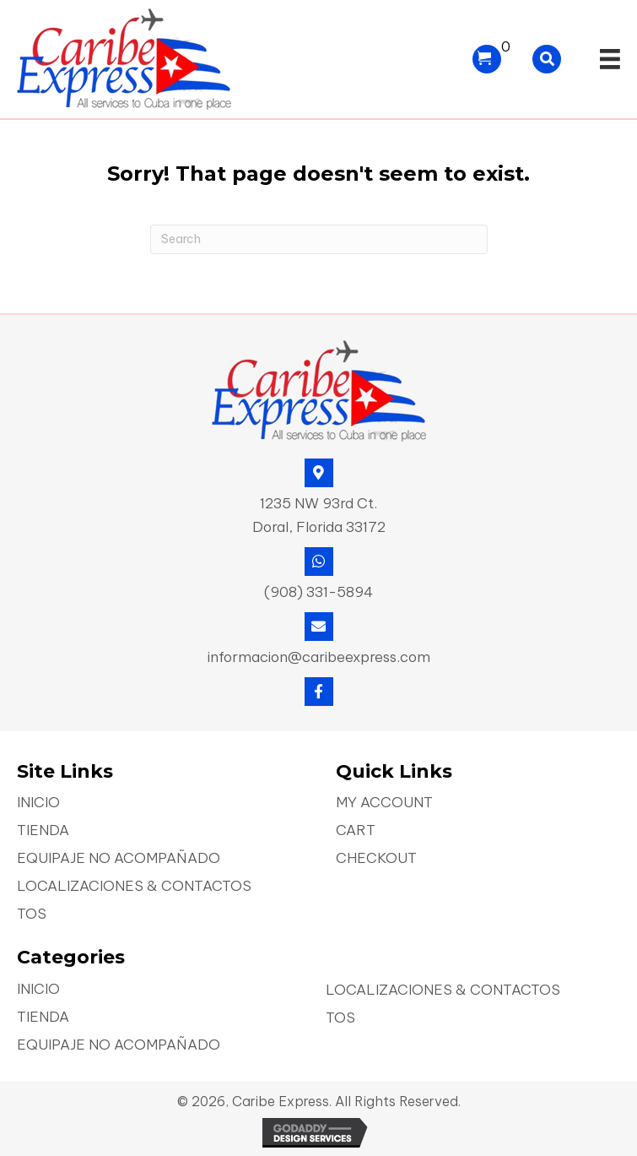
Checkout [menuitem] (376, 859)
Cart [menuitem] (355, 831)
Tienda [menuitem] (43, 831)
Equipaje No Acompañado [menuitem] (118, 859)
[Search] (319, 239)
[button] (319, 691)
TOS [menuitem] (31, 915)
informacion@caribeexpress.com (319, 657)
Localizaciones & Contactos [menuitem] (134, 887)
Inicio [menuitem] (38, 803)
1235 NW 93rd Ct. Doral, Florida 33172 (319, 515)
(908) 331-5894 (318, 592)
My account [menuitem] (384, 803)
